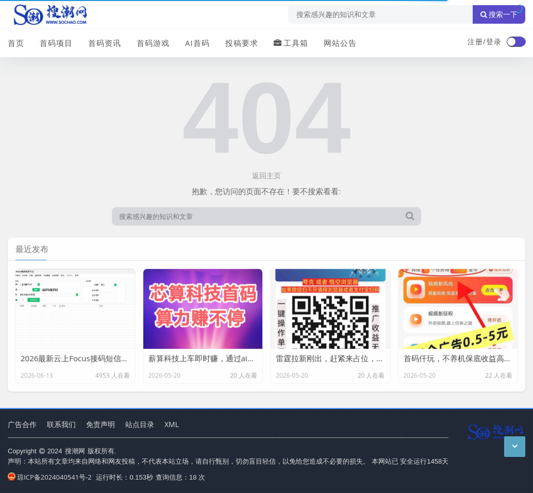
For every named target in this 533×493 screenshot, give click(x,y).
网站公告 (340, 43)
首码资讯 (104, 43)
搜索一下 (499, 14)
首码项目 (56, 43)
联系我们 (61, 424)
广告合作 (22, 424)
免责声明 (100, 424)
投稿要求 (241, 43)
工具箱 (291, 43)
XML (171, 424)
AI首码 (197, 43)
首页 (16, 43)
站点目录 (139, 424)
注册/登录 (485, 41)
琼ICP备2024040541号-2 (50, 477)
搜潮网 (75, 450)
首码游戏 (153, 43)
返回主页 (266, 175)
